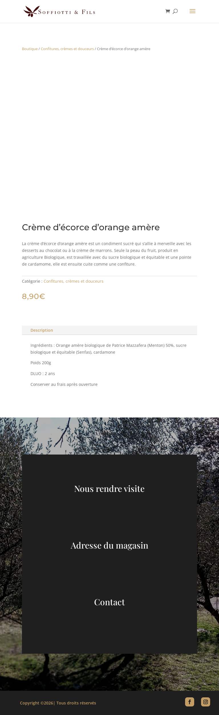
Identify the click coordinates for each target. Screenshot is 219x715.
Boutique (30, 48)
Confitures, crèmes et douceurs (67, 48)
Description (42, 330)
